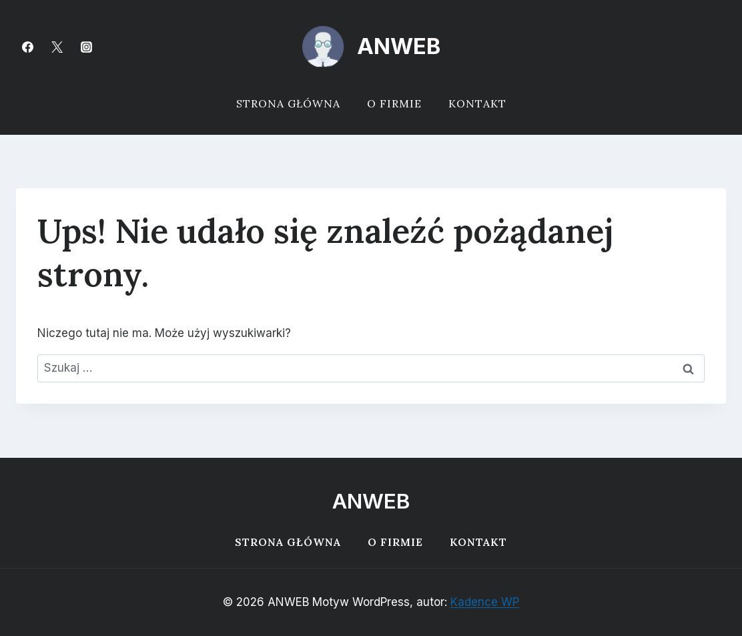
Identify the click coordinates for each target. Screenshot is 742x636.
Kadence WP (484, 602)
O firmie (394, 103)
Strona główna (288, 103)
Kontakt (477, 103)
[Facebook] (27, 46)
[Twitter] (56, 46)
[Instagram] (86, 46)
